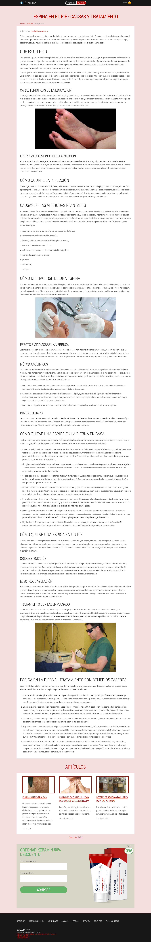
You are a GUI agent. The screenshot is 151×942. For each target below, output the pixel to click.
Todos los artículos (75, 837)
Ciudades (65, 921)
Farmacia (86, 921)
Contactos (98, 921)
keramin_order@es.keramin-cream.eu (28, 932)
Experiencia (21, 921)
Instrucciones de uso (36, 921)
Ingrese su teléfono (27, 873)
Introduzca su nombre (28, 861)
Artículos (75, 921)
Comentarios (53, 921)
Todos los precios (112, 921)
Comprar (43, 890)
